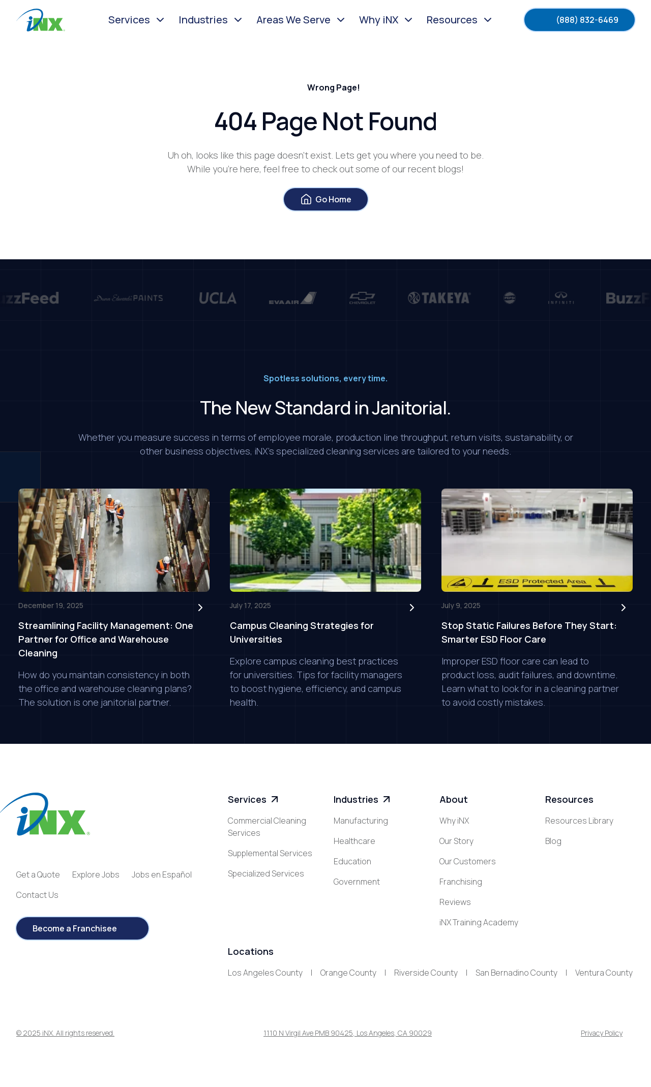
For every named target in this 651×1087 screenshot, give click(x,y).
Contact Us (37, 894)
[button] (137, 20)
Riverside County (426, 972)
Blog (553, 841)
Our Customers (467, 861)
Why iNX (454, 820)
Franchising (460, 881)
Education (352, 861)
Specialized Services (266, 873)
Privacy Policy (602, 1033)
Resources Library (579, 820)
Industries (363, 799)
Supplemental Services (270, 853)
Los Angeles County (265, 972)
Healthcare (354, 841)
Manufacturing (361, 820)
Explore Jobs (96, 874)
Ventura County (604, 972)
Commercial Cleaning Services (267, 826)
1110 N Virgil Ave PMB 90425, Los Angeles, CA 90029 (347, 1033)
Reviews (455, 902)
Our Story (456, 841)
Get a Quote (38, 874)
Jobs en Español (162, 874)
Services (254, 799)
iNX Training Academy (478, 922)
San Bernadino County (516, 972)
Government (357, 881)
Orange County (348, 972)
